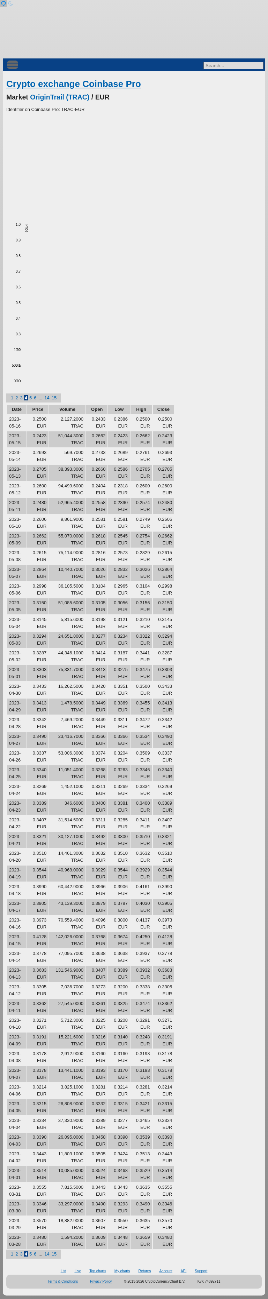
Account (165, 1271)
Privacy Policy (101, 1281)
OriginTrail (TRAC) (59, 97)
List (63, 1271)
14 (46, 397)
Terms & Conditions (63, 1281)
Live (77, 1271)
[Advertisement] (134, 165)
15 (54, 397)
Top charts (97, 1271)
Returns (144, 1271)
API (184, 1271)
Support (201, 1271)
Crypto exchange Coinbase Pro (73, 84)
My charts (122, 1271)
